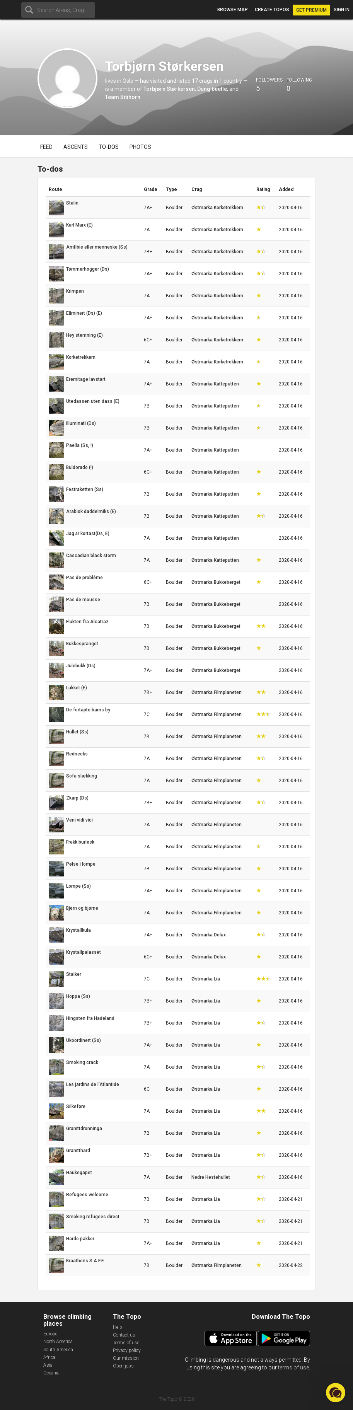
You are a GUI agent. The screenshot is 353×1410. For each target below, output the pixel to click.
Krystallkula (78, 930)
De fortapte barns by (88, 710)
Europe (50, 1334)
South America (58, 1349)
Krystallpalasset (83, 952)
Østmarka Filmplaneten (216, 692)
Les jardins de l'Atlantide (92, 1084)
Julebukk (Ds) (80, 665)
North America (58, 1341)
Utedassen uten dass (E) (92, 401)
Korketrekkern (80, 357)
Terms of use (126, 1342)
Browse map (232, 9)
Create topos (272, 9)
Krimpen (75, 291)
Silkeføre (75, 1106)
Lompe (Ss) (78, 886)
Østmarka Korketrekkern (217, 207)
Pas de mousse (83, 599)
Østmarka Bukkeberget (215, 582)
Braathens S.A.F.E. (85, 1260)
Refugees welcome (87, 1194)
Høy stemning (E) (84, 335)
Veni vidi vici (79, 820)
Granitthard (78, 1150)
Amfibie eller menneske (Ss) (97, 247)
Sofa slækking (81, 776)
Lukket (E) (76, 688)
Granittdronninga (84, 1128)
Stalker (73, 974)
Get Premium (311, 10)
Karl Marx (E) (79, 225)
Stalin (72, 203)
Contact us (124, 1335)
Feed (46, 147)
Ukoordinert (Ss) (83, 1040)
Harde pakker (80, 1238)
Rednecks (77, 754)
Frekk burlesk (80, 842)
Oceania (51, 1373)
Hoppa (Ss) (78, 996)
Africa (49, 1357)
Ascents (75, 147)
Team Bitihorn (122, 97)
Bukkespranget (82, 643)
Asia (48, 1365)
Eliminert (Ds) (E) (84, 313)
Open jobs (123, 1366)
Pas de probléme (84, 577)
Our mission (126, 1358)
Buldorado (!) (79, 467)
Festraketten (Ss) (84, 489)
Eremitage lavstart (86, 379)
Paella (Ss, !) (79, 445)
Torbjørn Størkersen (169, 89)
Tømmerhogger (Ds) (87, 269)
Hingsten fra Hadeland (90, 1018)
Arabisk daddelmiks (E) (91, 511)
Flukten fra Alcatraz (87, 621)
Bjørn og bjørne (82, 908)
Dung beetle (212, 89)
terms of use (293, 1367)
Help (117, 1327)
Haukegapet (79, 1172)
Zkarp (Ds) (77, 798)
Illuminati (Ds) (81, 423)
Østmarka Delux (208, 935)
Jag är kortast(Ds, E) (87, 533)
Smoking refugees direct (92, 1216)
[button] (335, 1392)
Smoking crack (82, 1062)
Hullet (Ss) (77, 732)
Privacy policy (127, 1350)
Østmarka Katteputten (215, 384)
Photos (140, 147)
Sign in (342, 9)
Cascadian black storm (91, 555)
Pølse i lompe (80, 864)
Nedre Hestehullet (210, 1177)
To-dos (109, 147)
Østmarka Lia (205, 979)
